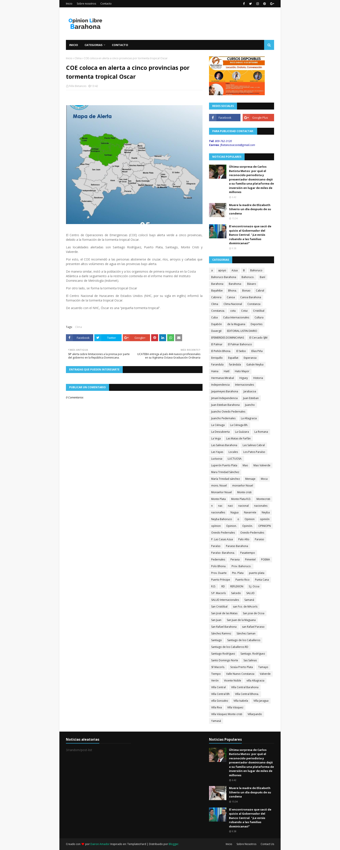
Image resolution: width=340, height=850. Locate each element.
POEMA (265, 559)
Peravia (235, 559)
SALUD (250, 593)
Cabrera (216, 297)
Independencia (220, 385)
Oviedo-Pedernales (252, 532)
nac (220, 506)
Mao (245, 465)
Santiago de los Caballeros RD (229, 647)
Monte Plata (218, 499)
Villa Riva (216, 707)
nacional (243, 506)
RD (223, 586)
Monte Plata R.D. (241, 499)
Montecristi (263, 499)
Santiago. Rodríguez (252, 653)
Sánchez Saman (246, 633)
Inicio (69, 3)
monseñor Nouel (242, 485)
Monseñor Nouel (221, 492)
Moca (264, 479)
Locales (233, 452)
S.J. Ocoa (254, 586)
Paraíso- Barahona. (223, 553)
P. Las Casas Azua (222, 539)
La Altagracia (249, 418)
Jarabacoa (250, 391)
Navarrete (250, 512)
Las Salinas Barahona (224, 445)
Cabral (260, 290)
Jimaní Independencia (224, 398)
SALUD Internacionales (225, 600)
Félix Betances (77, 86)
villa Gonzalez (219, 701)
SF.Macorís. (218, 667)
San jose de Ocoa (253, 613)
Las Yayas (217, 452)
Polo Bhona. (218, 566)
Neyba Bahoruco (221, 519)
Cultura (259, 317)
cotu (233, 311)
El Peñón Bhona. (221, 351)
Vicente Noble (232, 680)
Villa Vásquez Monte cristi (226, 714)
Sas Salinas (250, 660)
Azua (235, 270)
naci (230, 506)
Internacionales (244, 385)
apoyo (222, 270)
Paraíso (216, 546)
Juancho (250, 405)
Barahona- (235, 284)
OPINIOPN (264, 526)
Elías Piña (257, 351)
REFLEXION (236, 586)
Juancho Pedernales (223, 418)
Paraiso (259, 539)
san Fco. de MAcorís (245, 606)
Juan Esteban (251, 398)
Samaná (249, 600)
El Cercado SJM (258, 337)
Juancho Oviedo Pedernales (228, 411)
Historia (258, 378)
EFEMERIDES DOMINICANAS (227, 337)
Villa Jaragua (260, 701)
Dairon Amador (100, 844)
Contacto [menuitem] (120, 45)
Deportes (256, 324)
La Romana (261, 432)
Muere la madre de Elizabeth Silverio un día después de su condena (250, 209)
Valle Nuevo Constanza (240, 674)
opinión (265, 519)
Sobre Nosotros (246, 844)
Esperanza (250, 358)
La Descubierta (220, 432)
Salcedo (236, 593)
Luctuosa (216, 458)
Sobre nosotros (86, 3)
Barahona (217, 284)
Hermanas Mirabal (222, 378)
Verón (215, 680)
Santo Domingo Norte (224, 660)
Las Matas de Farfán (238, 438)
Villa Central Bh (220, 694)
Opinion (250, 519)
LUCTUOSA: (235, 458)
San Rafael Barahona (224, 627)
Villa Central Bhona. (247, 694)
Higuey (243, 378)
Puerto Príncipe (220, 579)
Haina (214, 371)
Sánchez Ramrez (221, 633)
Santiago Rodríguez (223, 653)
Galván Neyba (254, 364)
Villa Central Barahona (244, 687)
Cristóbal (258, 311)
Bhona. (232, 290)
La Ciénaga (218, 425)
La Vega (216, 438)
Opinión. (247, 526)
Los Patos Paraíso (254, 452)
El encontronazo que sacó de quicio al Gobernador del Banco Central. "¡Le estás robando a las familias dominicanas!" (250, 234)
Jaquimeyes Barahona (224, 391)
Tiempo (216, 674)
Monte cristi (244, 492)
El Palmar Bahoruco (240, 344)
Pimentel (250, 559)
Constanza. (218, 311)
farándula (235, 364)
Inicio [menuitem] (73, 45)
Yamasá (216, 721)
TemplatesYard (136, 844)
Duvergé (216, 331)
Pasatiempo (247, 553)
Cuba (214, 317)
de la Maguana (236, 324)
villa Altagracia (255, 680)
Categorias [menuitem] (94, 45)
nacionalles (218, 512)
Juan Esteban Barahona (225, 405)
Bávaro (251, 284)
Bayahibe (217, 290)
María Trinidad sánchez (225, 479)
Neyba (266, 512)
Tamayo (263, 667)
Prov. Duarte (219, 573)
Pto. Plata (238, 573)
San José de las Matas (224, 613)
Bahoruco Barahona (223, 277)
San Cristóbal (219, 606)
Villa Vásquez (235, 707)
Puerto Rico (242, 579)
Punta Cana (262, 579)
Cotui (244, 311)
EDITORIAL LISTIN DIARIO (242, 331)
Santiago (216, 640)
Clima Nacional (233, 304)
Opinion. (231, 526)
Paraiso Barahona (237, 546)
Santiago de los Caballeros (243, 640)
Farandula (217, 364)
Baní (262, 277)
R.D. (213, 586)
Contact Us (267, 844)
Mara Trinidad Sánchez (225, 472)
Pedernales (218, 559)
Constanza (253, 304)
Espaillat (233, 358)
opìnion (216, 526)
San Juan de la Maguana (241, 620)
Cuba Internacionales (236, 317)
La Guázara (242, 432)
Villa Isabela (241, 701)
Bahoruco (256, 270)
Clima (78, 58)
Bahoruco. (248, 277)
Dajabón (216, 324)
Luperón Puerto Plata (224, 465)
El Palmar (216, 344)
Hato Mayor (242, 371)
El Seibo (241, 351)
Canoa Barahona (250, 297)
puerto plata (256, 573)
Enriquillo (217, 358)
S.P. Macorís (218, 593)
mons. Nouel (219, 485)
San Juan (216, 620)
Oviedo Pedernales (223, 532)
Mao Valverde (261, 465)
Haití (226, 371)
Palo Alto (243, 539)
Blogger (173, 844)
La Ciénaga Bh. (239, 425)
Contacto (106, 3)
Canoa (231, 297)
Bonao (246, 290)
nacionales (260, 506)
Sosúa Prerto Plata (241, 667)
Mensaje (250, 479)
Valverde (265, 674)
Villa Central (218, 687)
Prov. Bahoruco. (241, 566)
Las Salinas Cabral (254, 445)
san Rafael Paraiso (253, 627)
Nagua (234, 512)
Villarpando (255, 714)
